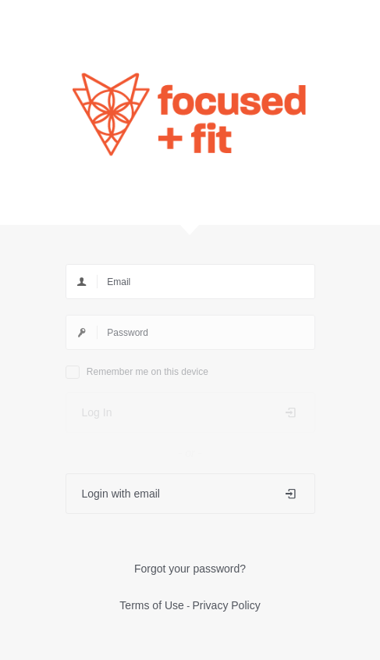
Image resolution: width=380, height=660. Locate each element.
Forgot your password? (190, 568)
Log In (190, 412)
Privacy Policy (227, 605)
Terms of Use (151, 605)
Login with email (190, 493)
